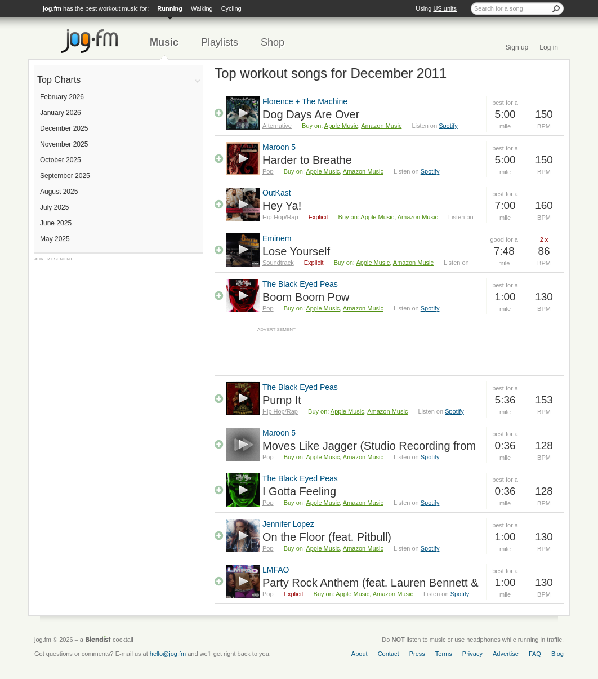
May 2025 (55, 239)
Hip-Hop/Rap (280, 217)
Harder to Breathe (307, 160)
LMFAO (275, 569)
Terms (443, 653)
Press (417, 653)
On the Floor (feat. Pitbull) (326, 537)
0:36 (505, 445)
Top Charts (59, 80)
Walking (202, 8)
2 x (544, 239)
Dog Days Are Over (310, 114)
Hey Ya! (281, 205)
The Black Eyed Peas (300, 284)
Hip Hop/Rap (280, 411)
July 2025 (54, 207)
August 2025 (59, 192)
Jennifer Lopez (288, 524)
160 (544, 205)
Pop (268, 171)
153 (544, 400)
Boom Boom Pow (306, 297)
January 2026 (60, 113)
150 (544, 114)
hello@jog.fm (168, 653)
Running (169, 8)
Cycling (231, 8)
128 (544, 445)
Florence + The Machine (304, 101)
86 (544, 251)
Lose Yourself (296, 251)
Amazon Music (381, 125)
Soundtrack (278, 262)
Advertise (506, 653)
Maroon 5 (279, 147)
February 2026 (62, 97)
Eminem (276, 238)
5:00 (505, 114)
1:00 (505, 297)
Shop (272, 42)
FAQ (535, 653)
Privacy (472, 653)
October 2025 (60, 160)
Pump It (281, 400)
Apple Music (341, 125)
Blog (557, 653)
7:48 (504, 251)
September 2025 (65, 176)
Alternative (277, 125)
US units (445, 8)
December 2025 (64, 128)
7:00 (505, 205)
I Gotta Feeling (299, 491)
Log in (548, 47)
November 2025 (64, 144)
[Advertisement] (118, 332)
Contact (388, 653)
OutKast (276, 192)
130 (544, 297)
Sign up (517, 47)
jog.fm (52, 8)
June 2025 (56, 223)
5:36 (505, 400)
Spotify (448, 125)
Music (164, 42)
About (359, 653)
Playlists (219, 42)
